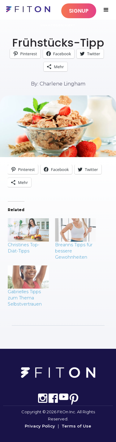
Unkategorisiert (58, 25)
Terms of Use (76, 425)
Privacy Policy (40, 425)
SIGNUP (78, 11)
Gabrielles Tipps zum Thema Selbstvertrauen (25, 298)
